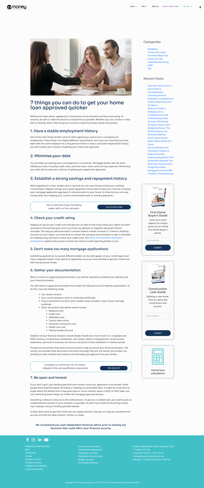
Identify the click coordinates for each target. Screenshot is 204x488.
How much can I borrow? (90, 446)
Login (186, 6)
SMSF (150, 65)
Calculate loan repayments (91, 449)
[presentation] (164, 338)
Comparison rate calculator (91, 456)
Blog (27, 449)
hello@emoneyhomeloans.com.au (149, 456)
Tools (136, 6)
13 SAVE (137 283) (142, 449)
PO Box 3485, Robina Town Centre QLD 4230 (155, 446)
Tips (150, 68)
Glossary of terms (34, 459)
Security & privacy (33, 462)
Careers (29, 456)
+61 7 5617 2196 (156, 453)
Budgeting (153, 48)
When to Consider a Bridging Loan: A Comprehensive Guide (159, 115)
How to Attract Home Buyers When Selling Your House (158, 144)
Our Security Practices (89, 462)
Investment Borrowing (159, 61)
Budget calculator (86, 459)
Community (30, 452)
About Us (149, 6)
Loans (124, 6)
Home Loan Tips (156, 58)
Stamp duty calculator (88, 453)
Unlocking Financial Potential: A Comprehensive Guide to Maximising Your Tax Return (160, 102)
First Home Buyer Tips (159, 55)
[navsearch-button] (200, 7)
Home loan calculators (157, 384)
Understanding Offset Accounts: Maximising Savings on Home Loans (160, 124)
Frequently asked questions (38, 446)
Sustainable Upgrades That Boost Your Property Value (161, 170)
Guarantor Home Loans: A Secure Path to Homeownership (160, 89)
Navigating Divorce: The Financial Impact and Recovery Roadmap (160, 134)
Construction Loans (158, 52)
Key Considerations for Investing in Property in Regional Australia (160, 154)
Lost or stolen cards (35, 469)
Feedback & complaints (36, 465)
